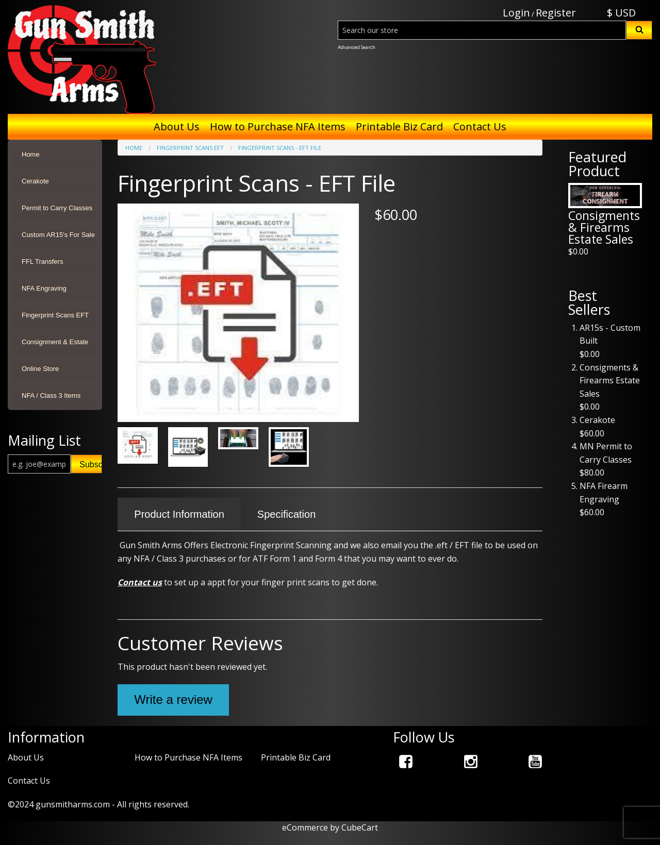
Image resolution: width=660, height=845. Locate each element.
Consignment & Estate (55, 342)
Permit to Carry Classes (57, 208)
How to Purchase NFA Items (277, 126)
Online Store (40, 369)
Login (516, 13)
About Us (177, 126)
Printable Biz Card (399, 126)
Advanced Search (356, 47)
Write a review (173, 699)
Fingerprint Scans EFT (55, 315)
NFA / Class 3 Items (51, 395)
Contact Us (479, 126)
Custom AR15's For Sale (58, 235)
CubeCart (359, 827)
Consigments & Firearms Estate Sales (604, 227)
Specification (286, 514)
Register (556, 13)
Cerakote (35, 181)
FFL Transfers (42, 261)
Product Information (179, 514)
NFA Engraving (44, 288)
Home (31, 154)
